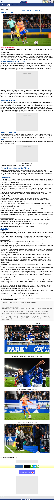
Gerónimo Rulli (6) (4, 231)
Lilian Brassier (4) (4, 249)
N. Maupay (19, 318)
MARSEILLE (11, 302)
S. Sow (17, 311)
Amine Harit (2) (4, 280)
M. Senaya (29, 313)
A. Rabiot (38, 308)
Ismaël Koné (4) (4, 264)
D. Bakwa (3, 313)
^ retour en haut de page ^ (47, 497)
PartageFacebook (18, 466)
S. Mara (43, 313)
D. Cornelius (20, 316)
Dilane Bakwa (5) (4, 203)
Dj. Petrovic (11, 311)
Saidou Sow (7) (4, 188)
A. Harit (14, 318)
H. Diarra (14, 313)
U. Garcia (37, 316)
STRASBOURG (4, 302)
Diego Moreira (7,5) (5, 196)
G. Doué (21, 308)
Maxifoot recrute (5, 497)
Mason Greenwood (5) (5, 271)
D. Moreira (6, 307)
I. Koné (2, 318)
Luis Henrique (36, 318)
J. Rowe (7, 319)
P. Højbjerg (14, 316)
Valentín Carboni (44, 318)
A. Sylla (7, 313)
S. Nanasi (24, 313)
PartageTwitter (26, 466)
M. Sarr (21, 311)
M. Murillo (26, 316)
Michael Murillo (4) (4, 236)
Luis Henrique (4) (4, 285)
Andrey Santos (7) (4, 212)
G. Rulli (9, 316)
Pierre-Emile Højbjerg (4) (6, 254)
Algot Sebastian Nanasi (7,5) (7, 218)
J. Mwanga (36, 311)
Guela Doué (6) (4, 184)
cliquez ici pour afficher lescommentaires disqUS (27, 472)
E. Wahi (2, 319)
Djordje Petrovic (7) (5, 179)
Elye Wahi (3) (3, 290)
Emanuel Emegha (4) (5, 223)
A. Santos (19, 313)
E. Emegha (38, 313)
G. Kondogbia (46, 316)
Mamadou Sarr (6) (4, 192)
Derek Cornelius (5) (5, 240)
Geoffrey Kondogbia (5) (6, 244)
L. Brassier (31, 316)
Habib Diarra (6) (4, 209)
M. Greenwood (29, 318)
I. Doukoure (12, 308)
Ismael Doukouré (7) (5, 198)
